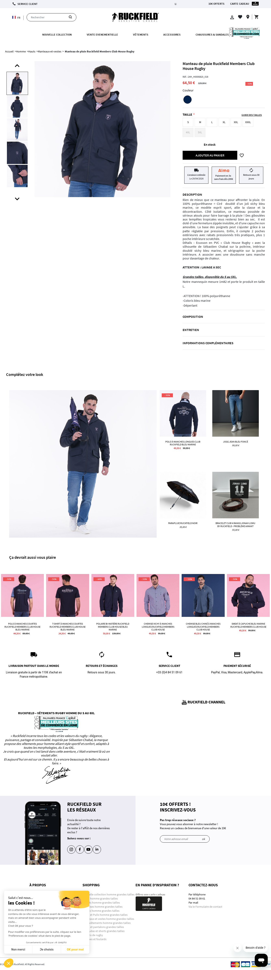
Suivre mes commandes (43, 910)
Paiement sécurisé (40, 906)
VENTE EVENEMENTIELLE (102, 34)
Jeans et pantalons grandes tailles (103, 927)
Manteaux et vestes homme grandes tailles (108, 919)
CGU (32, 931)
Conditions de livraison (43, 902)
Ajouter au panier (210, 155)
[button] (8, 963)
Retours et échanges (41, 919)
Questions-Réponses (41, 894)
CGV (31, 927)
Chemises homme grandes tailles (102, 906)
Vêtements (140, 34)
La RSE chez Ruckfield (42, 935)
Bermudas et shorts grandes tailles (103, 931)
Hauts (31, 51)
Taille (187, 114)
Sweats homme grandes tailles (100, 910)
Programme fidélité (41, 915)
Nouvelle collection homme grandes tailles (108, 894)
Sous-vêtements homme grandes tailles (106, 923)
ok (203, 839)
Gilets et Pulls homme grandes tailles (105, 915)
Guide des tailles (39, 923)
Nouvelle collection (57, 34)
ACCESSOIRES (172, 34)
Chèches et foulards (94, 939)
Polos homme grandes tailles (100, 898)
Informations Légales (42, 898)
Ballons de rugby (92, 935)
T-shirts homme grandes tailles (101, 902)
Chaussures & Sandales (212, 34)
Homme (21, 51)
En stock (210, 144)
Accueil (9, 51)
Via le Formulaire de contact (205, 906)
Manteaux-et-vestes (49, 51)
